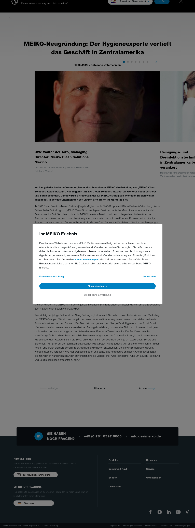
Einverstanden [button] (96, 286)
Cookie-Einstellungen (85, 259)
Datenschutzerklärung (51, 276)
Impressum (149, 276)
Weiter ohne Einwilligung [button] (97, 294)
